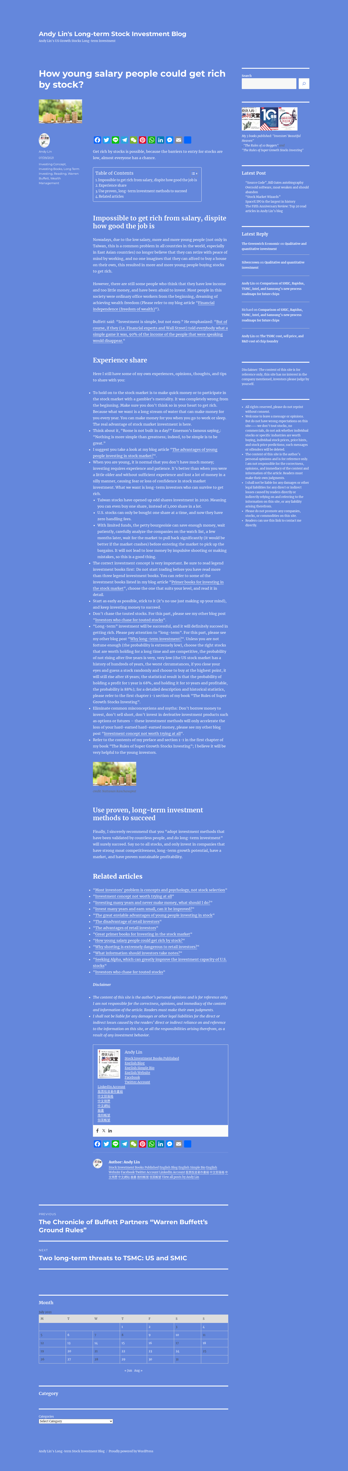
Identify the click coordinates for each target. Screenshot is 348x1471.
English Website (137, 1072)
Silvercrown (250, 262)
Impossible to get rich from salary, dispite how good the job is (147, 180)
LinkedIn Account (111, 1087)
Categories (46, 1416)
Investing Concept (52, 164)
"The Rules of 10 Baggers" (261, 145)
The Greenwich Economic (261, 244)
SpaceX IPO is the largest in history (270, 202)
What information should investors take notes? (137, 953)
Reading (60, 173)
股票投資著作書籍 (110, 1091)
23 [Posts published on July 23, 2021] (150, 1351)
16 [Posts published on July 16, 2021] (150, 1343)
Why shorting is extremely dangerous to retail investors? (146, 946)
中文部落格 (105, 1096)
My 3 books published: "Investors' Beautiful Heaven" (271, 138)
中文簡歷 (104, 1101)
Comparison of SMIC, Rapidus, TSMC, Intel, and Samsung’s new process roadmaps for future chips (273, 289)
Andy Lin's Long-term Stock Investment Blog (113, 34)
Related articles (111, 197)
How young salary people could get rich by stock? (139, 940)
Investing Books (50, 169)
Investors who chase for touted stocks (129, 620)
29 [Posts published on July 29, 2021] (123, 1359)
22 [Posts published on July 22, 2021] (123, 1351)
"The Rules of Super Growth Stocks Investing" (273, 150)
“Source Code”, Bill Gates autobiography (274, 183)
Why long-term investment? (156, 639)
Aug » (138, 1370)
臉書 (101, 1110)
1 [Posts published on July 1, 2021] (122, 1327)
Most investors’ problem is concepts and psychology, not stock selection (160, 890)
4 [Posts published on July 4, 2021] (204, 1327)
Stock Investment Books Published (152, 1058)
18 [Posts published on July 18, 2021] (204, 1343)
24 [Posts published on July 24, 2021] (177, 1351)
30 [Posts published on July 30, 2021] (150, 1359)
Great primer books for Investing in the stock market (142, 934)
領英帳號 (104, 1120)
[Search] (304, 83)
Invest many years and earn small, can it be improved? (143, 909)
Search (247, 76)
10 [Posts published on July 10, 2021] (177, 1335)
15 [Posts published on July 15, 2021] (123, 1343)
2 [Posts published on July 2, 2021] (149, 1327)
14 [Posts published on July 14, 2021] (96, 1343)
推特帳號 (104, 1115)
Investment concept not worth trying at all (142, 733)
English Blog (135, 1063)
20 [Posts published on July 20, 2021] (69, 1351)
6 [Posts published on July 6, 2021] (68, 1335)
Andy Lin (45, 151)
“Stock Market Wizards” (263, 197)
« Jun (128, 1370)
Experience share (113, 185)
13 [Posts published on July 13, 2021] (68, 1343)
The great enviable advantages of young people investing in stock (153, 915)
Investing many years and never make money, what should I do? (152, 902)
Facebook (132, 1077)
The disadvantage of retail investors (127, 921)
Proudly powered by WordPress (131, 1451)
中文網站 (104, 1106)
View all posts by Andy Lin (180, 1177)
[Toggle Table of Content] (192, 173)
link (278, 520)
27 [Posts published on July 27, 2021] (69, 1359)
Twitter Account (137, 1082)
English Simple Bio (139, 1068)
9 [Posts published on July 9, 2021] (150, 1335)
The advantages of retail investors (125, 928)
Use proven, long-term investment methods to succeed (143, 191)
